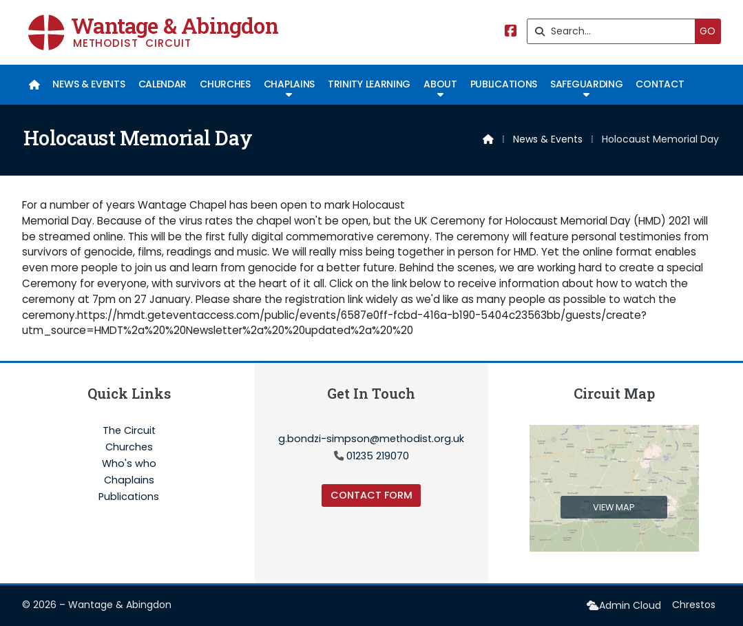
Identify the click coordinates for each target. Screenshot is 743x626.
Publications (128, 496)
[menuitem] (34, 85)
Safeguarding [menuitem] (586, 84)
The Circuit (129, 431)
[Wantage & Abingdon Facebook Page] (511, 32)
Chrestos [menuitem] (693, 605)
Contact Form (371, 495)
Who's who (129, 464)
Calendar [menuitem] (162, 84)
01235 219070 (377, 456)
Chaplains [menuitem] (289, 84)
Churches (129, 447)
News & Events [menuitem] (88, 84)
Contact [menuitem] (660, 84)
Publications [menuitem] (503, 84)
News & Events (548, 139)
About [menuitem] (440, 84)
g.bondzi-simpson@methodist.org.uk (371, 439)
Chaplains (129, 480)
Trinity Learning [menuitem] (369, 84)
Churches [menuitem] (225, 84)
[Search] (614, 31)
